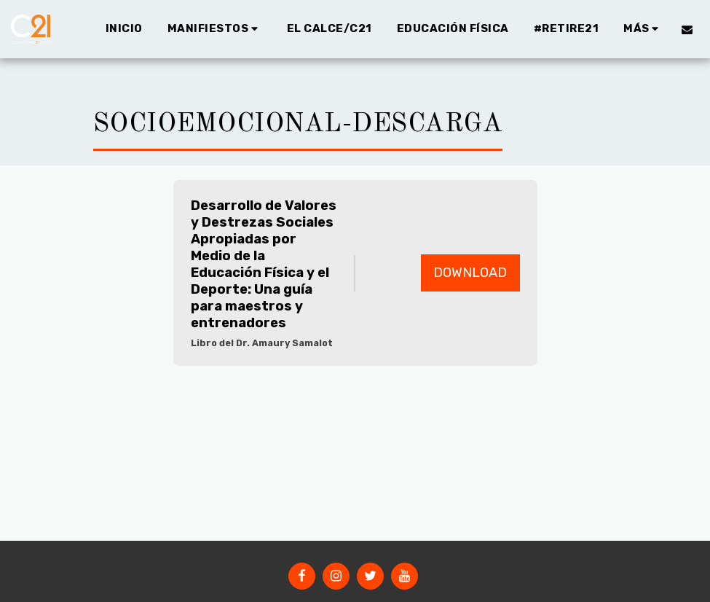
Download (470, 273)
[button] (215, 29)
